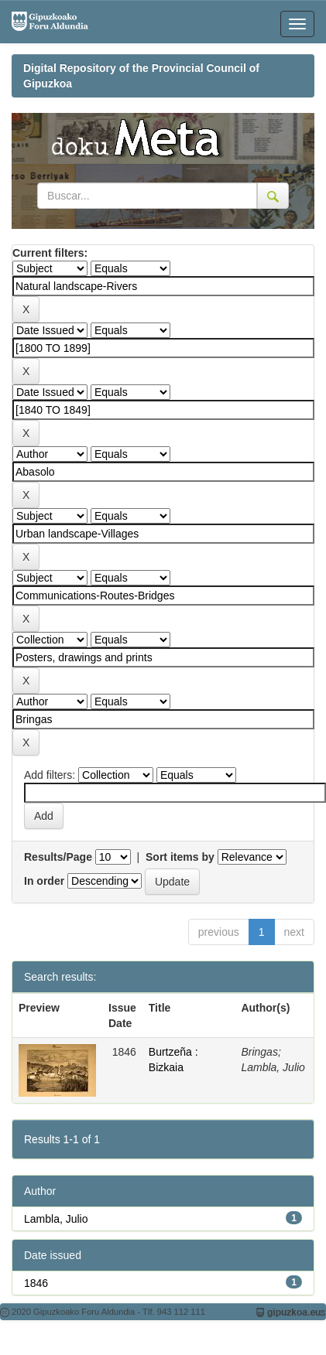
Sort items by (180, 857)
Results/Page (58, 857)
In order (44, 881)
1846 (36, 1283)
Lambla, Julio (56, 1219)
